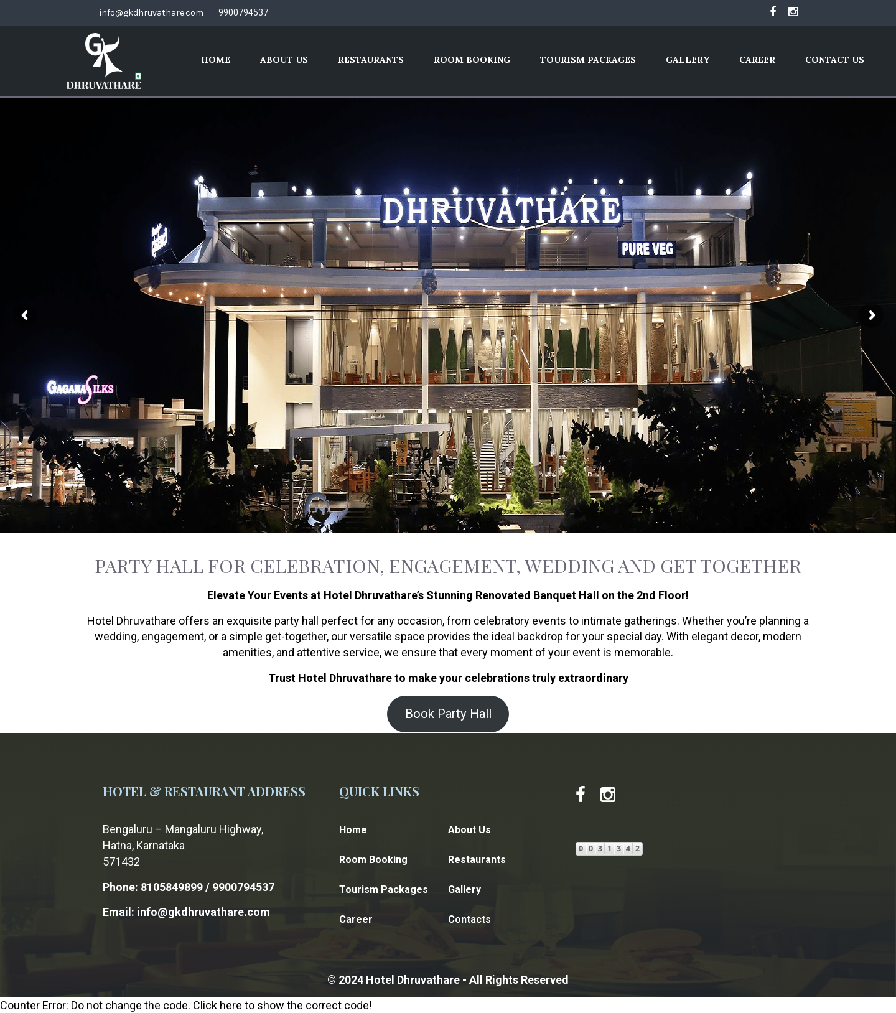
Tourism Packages (588, 59)
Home (215, 59)
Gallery (687, 59)
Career (757, 59)
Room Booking (472, 59)
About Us (284, 59)
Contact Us (834, 59)
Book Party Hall (448, 713)
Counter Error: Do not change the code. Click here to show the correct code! (186, 1005)
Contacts (469, 919)
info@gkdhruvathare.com (151, 12)
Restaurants (371, 59)
